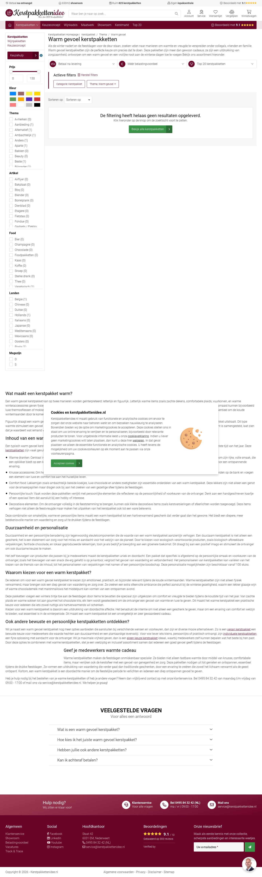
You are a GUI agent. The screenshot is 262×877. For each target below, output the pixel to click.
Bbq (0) (19, 190)
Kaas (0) (20, 260)
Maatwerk (87, 25)
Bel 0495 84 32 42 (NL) (185, 802)
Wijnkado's (71, 25)
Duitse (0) (21, 310)
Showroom (104, 25)
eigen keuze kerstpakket (142, 638)
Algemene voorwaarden (119, 872)
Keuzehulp (24, 55)
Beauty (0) (21, 156)
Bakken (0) (21, 151)
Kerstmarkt (122, 25)
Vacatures (11, 847)
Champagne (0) (25, 244)
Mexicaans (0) (24, 336)
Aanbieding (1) (24, 124)
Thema (103, 34)
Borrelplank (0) (24, 200)
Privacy (141, 872)
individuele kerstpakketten (240, 633)
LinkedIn (54, 838)
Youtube (54, 842)
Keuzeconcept (51, 25)
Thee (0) (20, 281)
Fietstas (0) (22, 216)
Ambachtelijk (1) (25, 135)
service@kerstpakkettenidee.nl (237, 806)
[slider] (11, 71)
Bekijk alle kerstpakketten (152, 129)
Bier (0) (19, 239)
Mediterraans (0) (25, 331)
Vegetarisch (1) (24, 286)
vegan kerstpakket (239, 629)
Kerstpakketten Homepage (63, 34)
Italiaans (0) (22, 320)
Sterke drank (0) (25, 276)
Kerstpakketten (27, 25)
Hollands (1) (22, 315)
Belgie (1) (21, 299)
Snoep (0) (21, 271)
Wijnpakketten (16, 41)
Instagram (55, 847)
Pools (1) (20, 346)
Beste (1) (20, 161)
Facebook (54, 834)
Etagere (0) (22, 211)
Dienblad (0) (22, 205)
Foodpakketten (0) (26, 255)
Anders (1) (21, 140)
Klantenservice (14, 834)
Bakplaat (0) (22, 184)
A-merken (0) (23, 119)
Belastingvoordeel (16, 842)
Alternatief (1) (23, 130)
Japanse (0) (22, 325)
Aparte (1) (21, 145)
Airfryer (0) (21, 179)
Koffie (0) (20, 265)
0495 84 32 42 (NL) (96, 842)
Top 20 (137, 25)
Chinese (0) (22, 304)
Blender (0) (22, 195)
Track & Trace (14, 851)
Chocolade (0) (24, 250)
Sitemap (169, 872)
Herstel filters (88, 75)
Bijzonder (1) (23, 166)
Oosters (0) (22, 341)
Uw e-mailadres (207, 847)
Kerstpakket (88, 34)
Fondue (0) (22, 221)
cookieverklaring (138, 436)
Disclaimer (154, 872)
